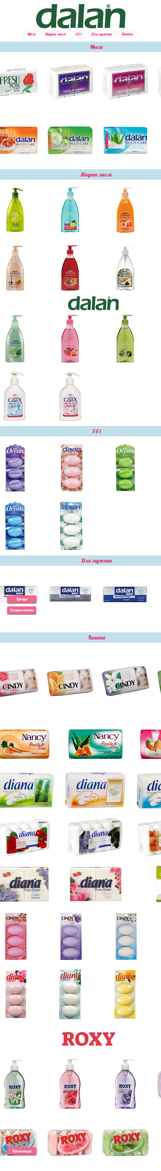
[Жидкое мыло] (55, 34)
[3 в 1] (78, 34)
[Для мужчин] (101, 34)
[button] (21, 599)
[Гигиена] (127, 34)
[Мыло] (31, 34)
